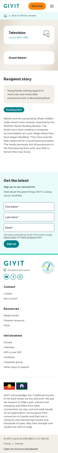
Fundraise (9, 357)
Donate (8, 342)
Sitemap (19, 443)
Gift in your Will (12, 352)
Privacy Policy (10, 237)
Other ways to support (16, 366)
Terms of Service (29, 237)
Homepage (11, 6)
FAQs (7, 325)
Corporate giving (13, 362)
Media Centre (11, 315)
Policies (7, 443)
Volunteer (9, 347)
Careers (8, 293)
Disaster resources (14, 320)
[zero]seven (31, 449)
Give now (37, 6)
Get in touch (10, 298)
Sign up (11, 243)
